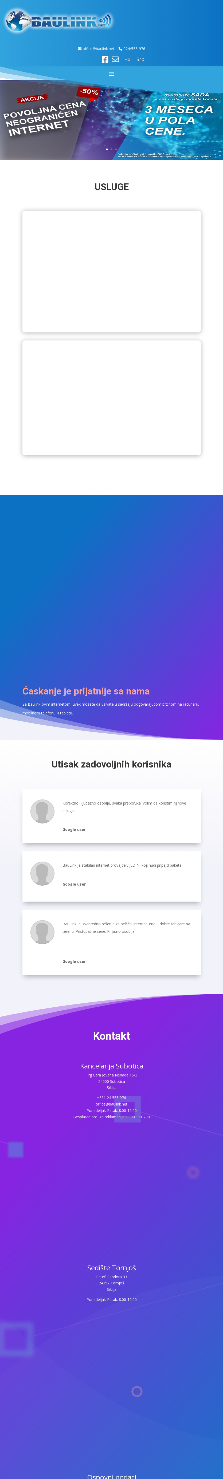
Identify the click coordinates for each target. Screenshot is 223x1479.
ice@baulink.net (101, 48)
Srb (140, 59)
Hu (127, 59)
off (85, 48)
